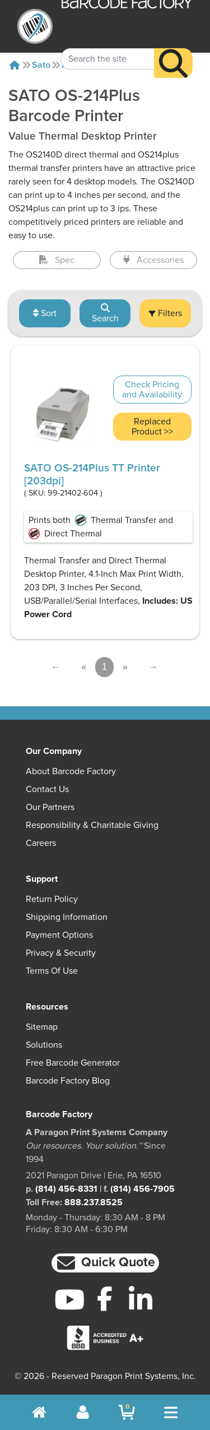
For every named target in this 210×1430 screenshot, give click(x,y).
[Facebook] (105, 1298)
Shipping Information (67, 917)
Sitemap (42, 1026)
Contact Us (47, 789)
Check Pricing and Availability (152, 389)
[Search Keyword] (108, 46)
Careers (41, 843)
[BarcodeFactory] (35, 26)
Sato (41, 65)
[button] (105, 1263)
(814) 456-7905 (142, 1188)
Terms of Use (52, 970)
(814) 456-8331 (66, 1188)
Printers (78, 65)
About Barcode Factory (71, 771)
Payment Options (59, 935)
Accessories (153, 260)
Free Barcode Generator (73, 1062)
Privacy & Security (61, 952)
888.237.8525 (93, 1202)
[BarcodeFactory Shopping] (127, 1412)
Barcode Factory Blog (68, 1080)
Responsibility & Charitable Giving (92, 825)
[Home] (14, 65)
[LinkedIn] (140, 1299)
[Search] (173, 50)
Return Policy (52, 899)
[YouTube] (70, 1299)
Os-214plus (127, 65)
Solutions (44, 1044)
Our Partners (50, 807)
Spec (56, 260)
